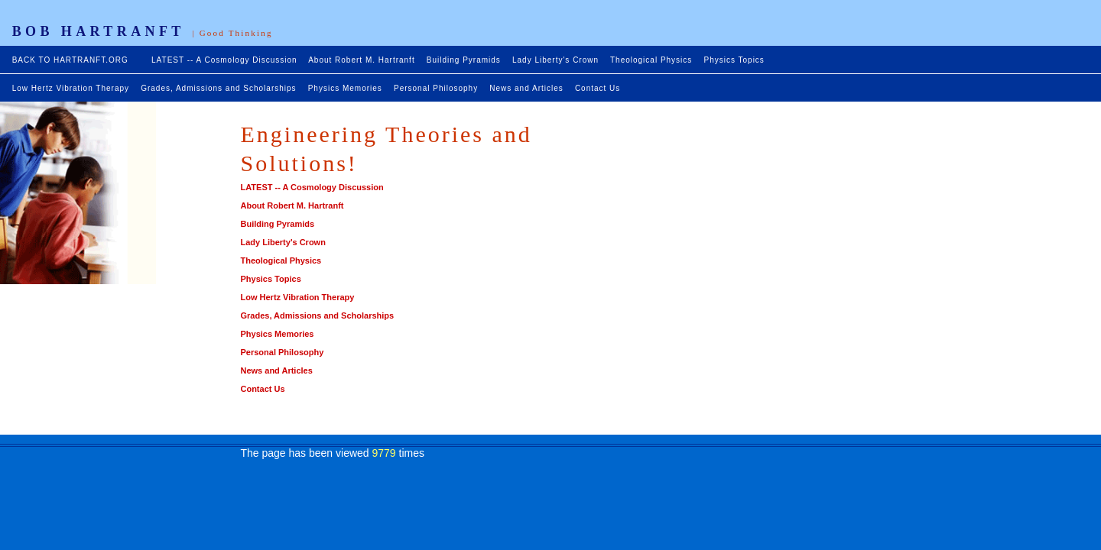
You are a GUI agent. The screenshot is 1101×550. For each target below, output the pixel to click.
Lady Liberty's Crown (555, 60)
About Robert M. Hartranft (361, 60)
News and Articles (526, 88)
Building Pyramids (464, 60)
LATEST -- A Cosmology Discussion (224, 60)
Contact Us (597, 88)
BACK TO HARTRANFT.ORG (72, 60)
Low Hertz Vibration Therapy (70, 88)
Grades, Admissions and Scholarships (218, 88)
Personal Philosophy (436, 88)
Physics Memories (345, 88)
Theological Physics (651, 60)
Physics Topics (733, 60)
